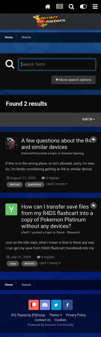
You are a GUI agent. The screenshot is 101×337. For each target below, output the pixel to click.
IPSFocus (38, 315)
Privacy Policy (76, 315)
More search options (73, 80)
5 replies (50, 178)
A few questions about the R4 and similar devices (56, 143)
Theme (55, 315)
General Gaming (72, 153)
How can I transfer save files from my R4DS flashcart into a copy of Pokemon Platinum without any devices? (57, 216)
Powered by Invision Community (50, 325)
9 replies (45, 257)
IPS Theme (19, 315)
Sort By (88, 119)
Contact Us (43, 320)
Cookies (60, 320)
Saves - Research (68, 232)
